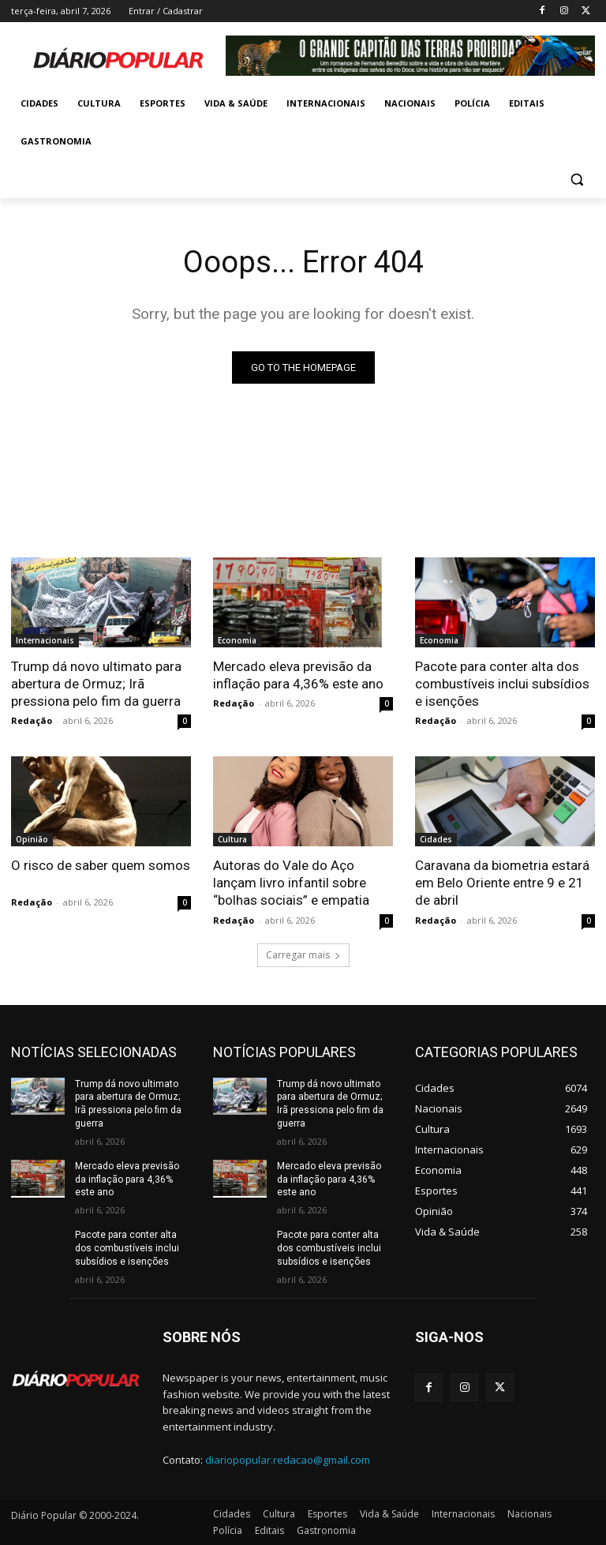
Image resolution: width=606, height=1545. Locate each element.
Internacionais (45, 640)
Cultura (232, 839)
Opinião (32, 839)
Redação (31, 720)
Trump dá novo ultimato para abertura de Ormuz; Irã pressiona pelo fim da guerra (96, 683)
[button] (576, 179)
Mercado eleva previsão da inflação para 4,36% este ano (298, 675)
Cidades (436, 839)
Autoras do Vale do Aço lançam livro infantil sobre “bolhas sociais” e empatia (291, 882)
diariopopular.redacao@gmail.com (287, 1460)
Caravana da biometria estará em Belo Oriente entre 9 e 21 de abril (502, 882)
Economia (237, 640)
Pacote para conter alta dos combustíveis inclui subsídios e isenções (502, 683)
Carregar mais (303, 955)
